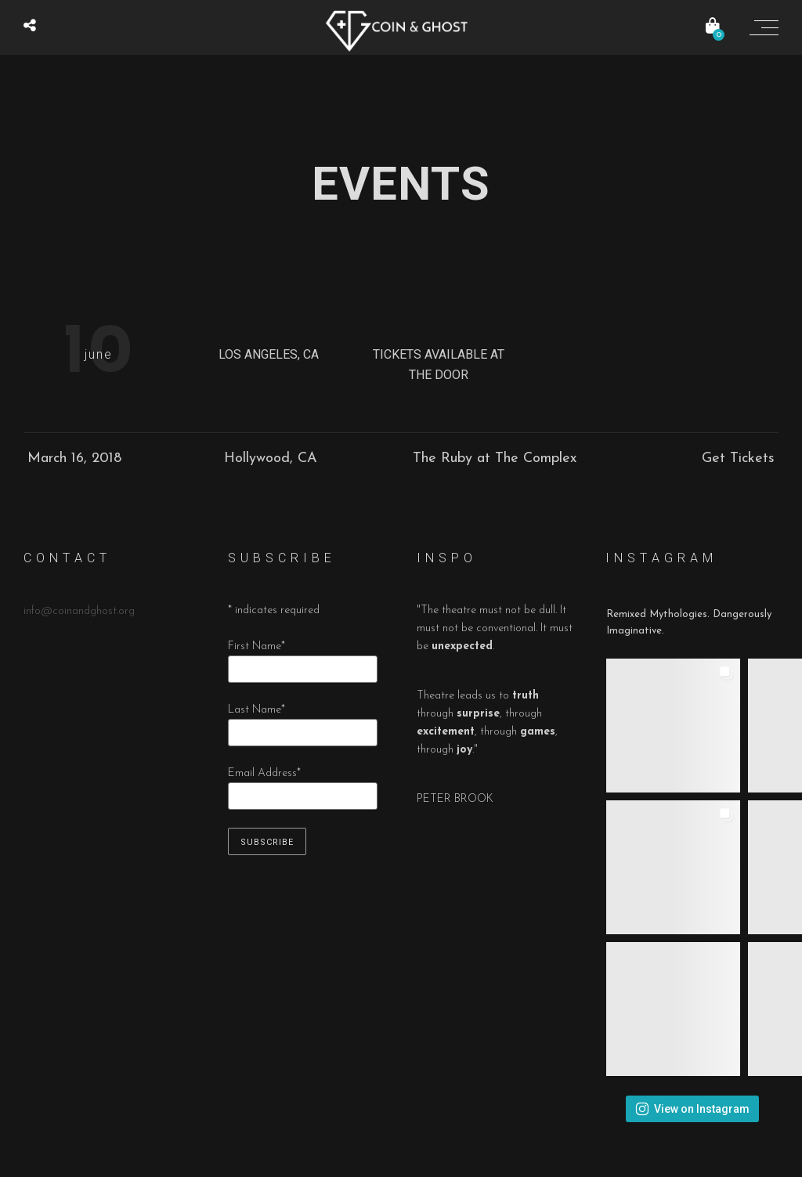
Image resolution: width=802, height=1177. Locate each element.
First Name (256, 646)
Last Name (256, 710)
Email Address (264, 773)
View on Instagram (692, 1109)
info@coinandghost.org (79, 611)
